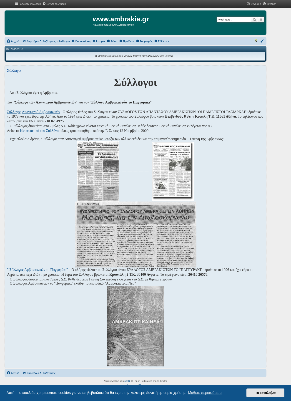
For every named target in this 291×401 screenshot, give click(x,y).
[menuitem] (54, 4)
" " (37, 270)
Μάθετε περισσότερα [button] (205, 393)
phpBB (127, 381)
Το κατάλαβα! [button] (265, 393)
